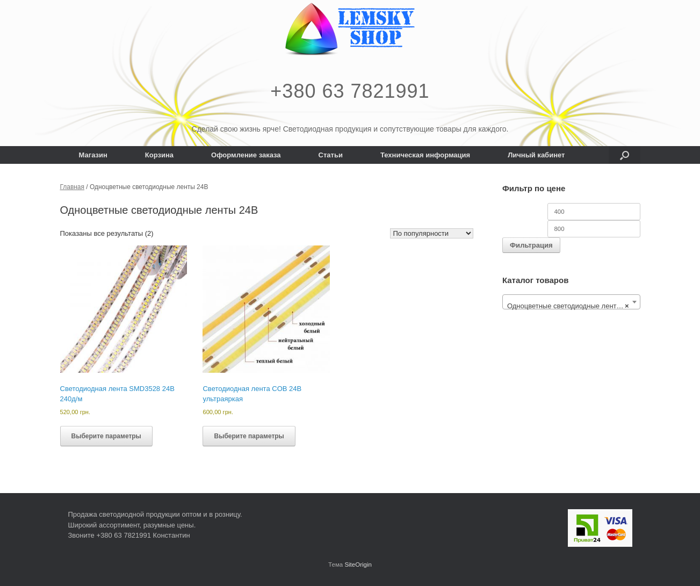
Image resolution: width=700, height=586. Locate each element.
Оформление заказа (246, 155)
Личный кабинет (536, 155)
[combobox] (571, 301)
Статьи (331, 155)
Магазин (93, 155)
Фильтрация (531, 245)
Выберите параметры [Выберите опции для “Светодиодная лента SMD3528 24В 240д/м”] (106, 436)
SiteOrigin (358, 564)
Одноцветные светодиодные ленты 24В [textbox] (571, 306)
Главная (72, 187)
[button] (624, 155)
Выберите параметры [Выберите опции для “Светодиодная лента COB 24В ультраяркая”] (249, 436)
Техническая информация (425, 155)
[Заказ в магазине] (431, 233)
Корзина (159, 155)
